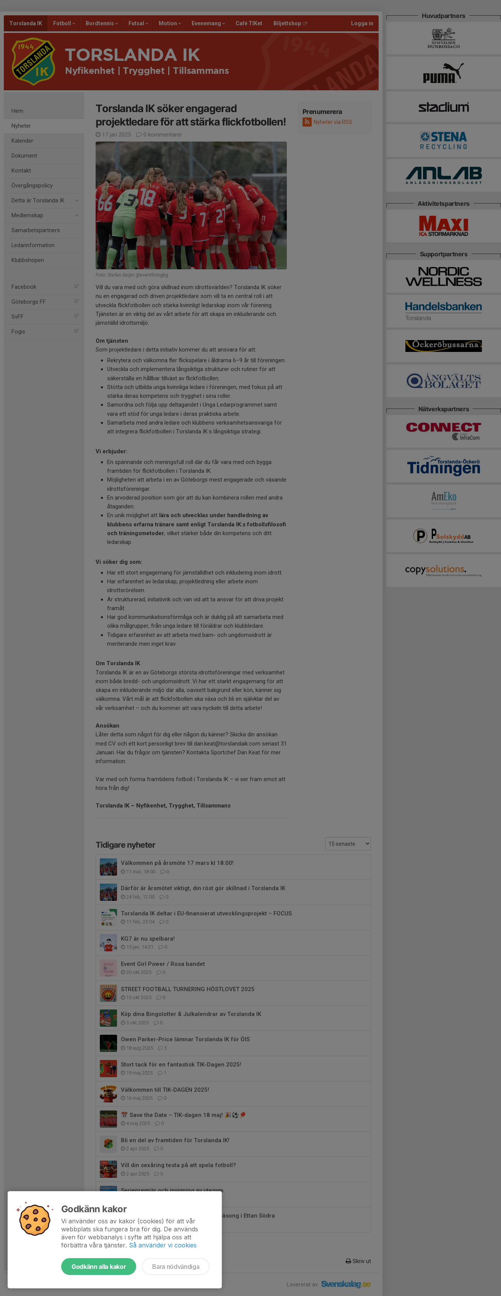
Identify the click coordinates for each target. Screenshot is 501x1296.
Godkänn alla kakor (99, 1266)
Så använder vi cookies (163, 1245)
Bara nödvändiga (175, 1266)
